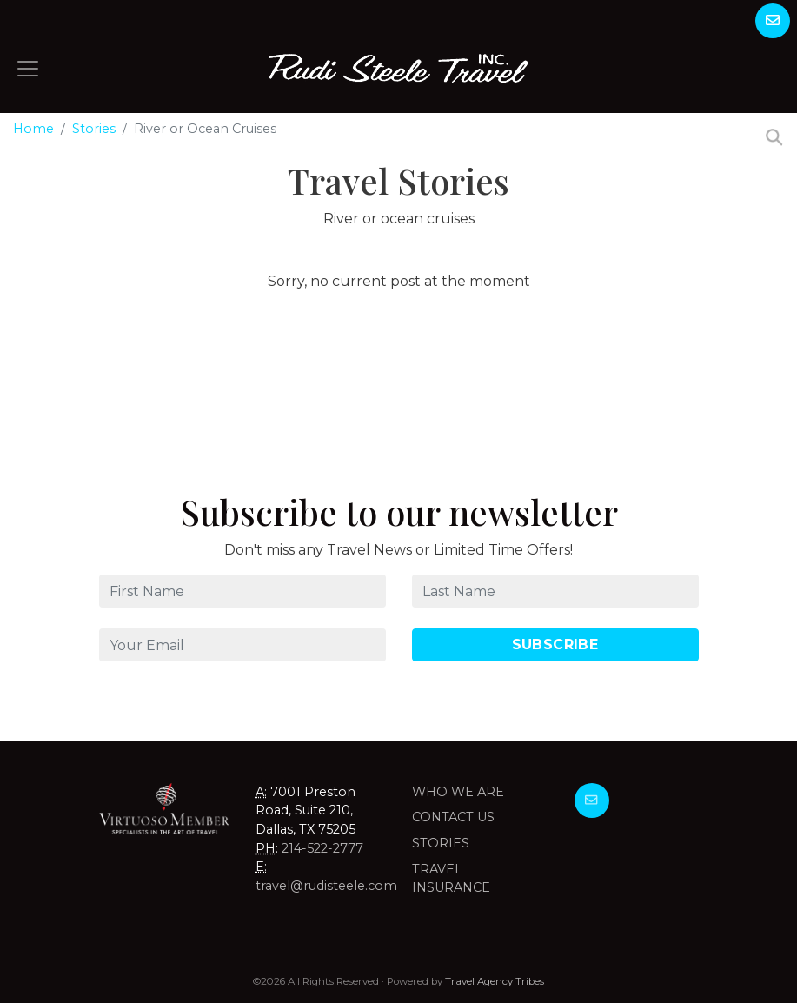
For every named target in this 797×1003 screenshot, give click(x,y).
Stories (94, 128)
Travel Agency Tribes (494, 981)
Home (33, 128)
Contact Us (453, 817)
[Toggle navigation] (27, 68)
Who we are (458, 792)
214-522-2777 (322, 848)
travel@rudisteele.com (326, 885)
